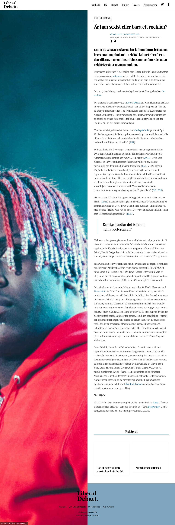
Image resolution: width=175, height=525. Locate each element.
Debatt (114, 4)
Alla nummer (108, 507)
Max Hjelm (117, 34)
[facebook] (168, 5)
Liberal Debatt (86, 512)
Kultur (125, 4)
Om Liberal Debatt (77, 507)
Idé (105, 4)
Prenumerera (150, 4)
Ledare (136, 4)
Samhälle (95, 4)
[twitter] (162, 5)
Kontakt (62, 507)
